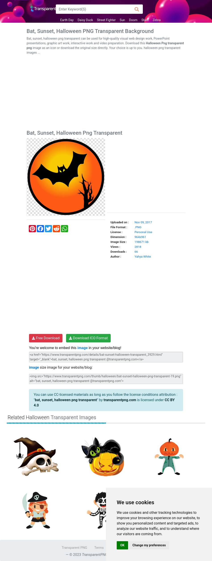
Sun (122, 20)
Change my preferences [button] (149, 545)
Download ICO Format (88, 338)
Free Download (46, 338)
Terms (99, 548)
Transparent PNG (74, 548)
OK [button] (122, 545)
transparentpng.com (120, 400)
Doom (133, 20)
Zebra (157, 20)
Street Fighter (106, 20)
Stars (145, 20)
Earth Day (67, 20)
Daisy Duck (85, 20)
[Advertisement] (106, 93)
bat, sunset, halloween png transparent (66, 400)
